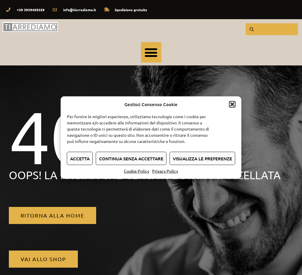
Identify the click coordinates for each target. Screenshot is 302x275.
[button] (232, 104)
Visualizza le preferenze (202, 158)
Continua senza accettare (131, 158)
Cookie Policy (136, 171)
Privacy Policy (165, 171)
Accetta (80, 158)
